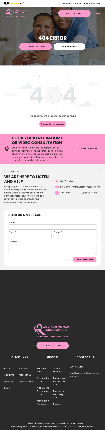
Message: (13, 241)
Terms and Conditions (85, 426)
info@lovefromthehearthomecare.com (80, 186)
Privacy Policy (16, 426)
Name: (12, 222)
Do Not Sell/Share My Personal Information (40, 426)
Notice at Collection (67, 426)
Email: (11, 232)
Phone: (57, 232)
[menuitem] (11, 368)
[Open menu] (98, 13)
